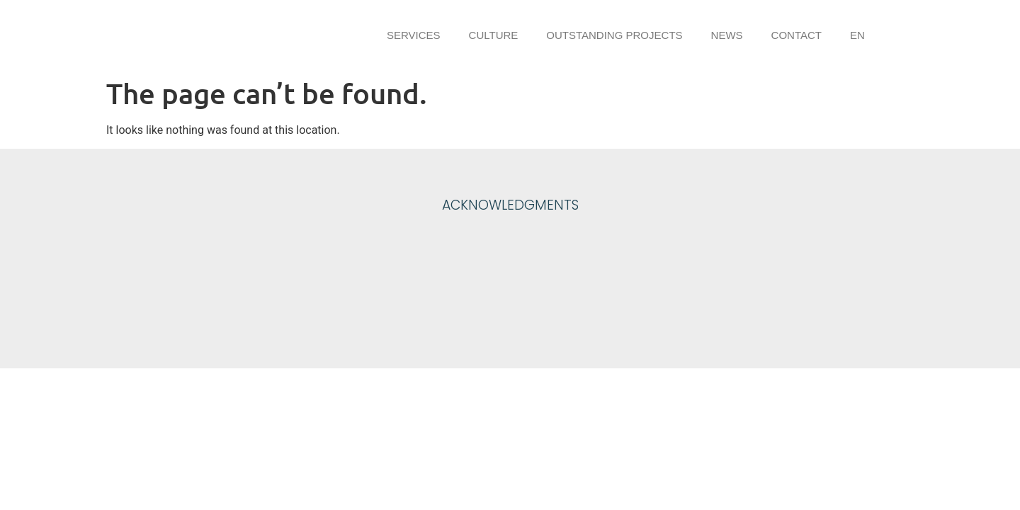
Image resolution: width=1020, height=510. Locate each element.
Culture (493, 35)
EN (857, 35)
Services (414, 35)
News (727, 35)
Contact (796, 35)
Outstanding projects (614, 35)
